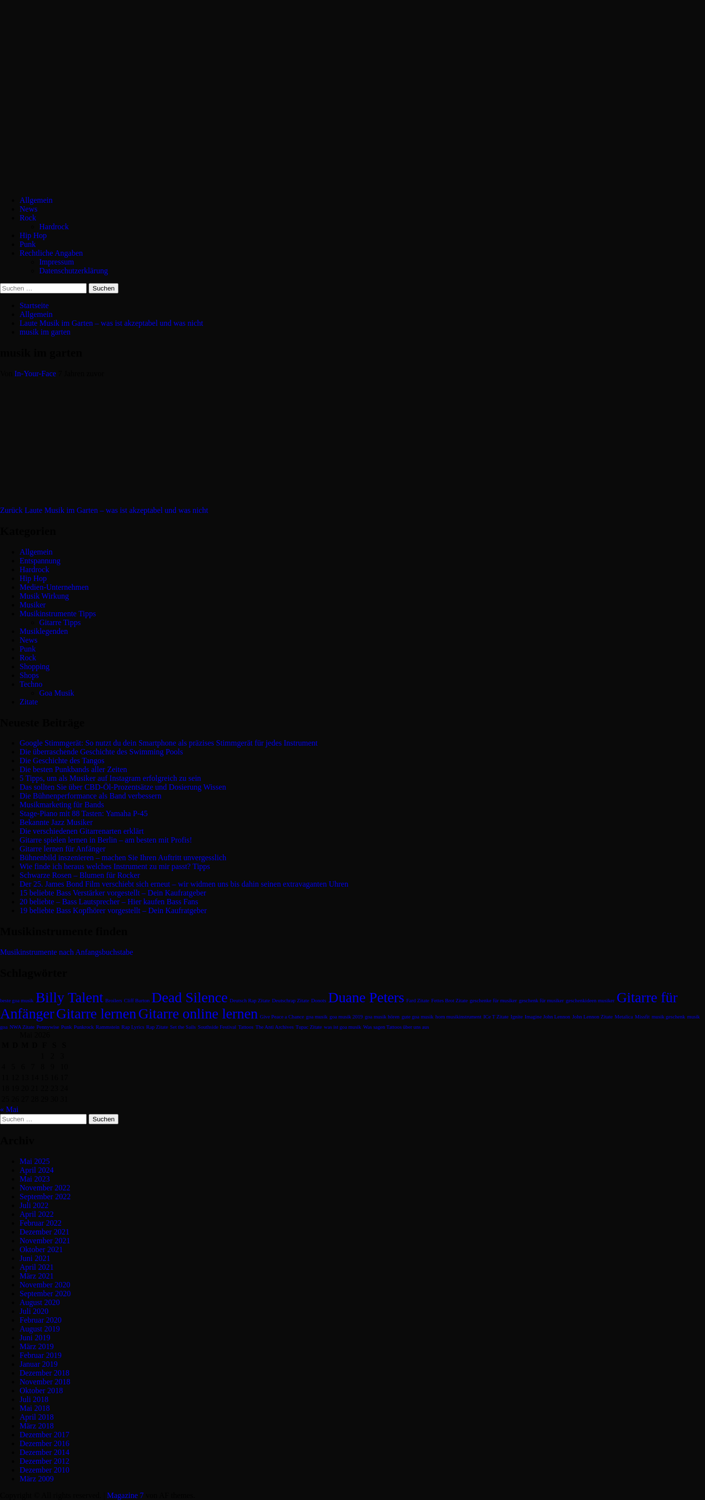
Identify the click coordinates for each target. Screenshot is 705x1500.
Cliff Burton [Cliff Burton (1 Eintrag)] (136, 1000)
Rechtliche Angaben (51, 253)
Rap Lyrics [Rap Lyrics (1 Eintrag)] (132, 1027)
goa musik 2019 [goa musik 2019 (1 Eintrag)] (346, 1016)
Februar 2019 (41, 1355)
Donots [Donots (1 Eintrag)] (318, 1000)
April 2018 (37, 1417)
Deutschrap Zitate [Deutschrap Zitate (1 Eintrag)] (290, 1000)
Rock (28, 218)
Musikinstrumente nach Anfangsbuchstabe (66, 952)
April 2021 (37, 1267)
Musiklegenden (44, 631)
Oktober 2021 (41, 1249)
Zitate (29, 702)
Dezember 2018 (45, 1373)
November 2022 (45, 1188)
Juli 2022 (34, 1205)
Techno (31, 684)
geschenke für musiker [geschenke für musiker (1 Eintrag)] (493, 1000)
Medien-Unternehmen (54, 587)
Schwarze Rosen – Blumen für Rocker (80, 875)
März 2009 (37, 1479)
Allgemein (36, 200)
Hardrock (54, 226)
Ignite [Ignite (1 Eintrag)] (517, 1016)
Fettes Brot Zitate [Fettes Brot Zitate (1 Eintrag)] (449, 1000)
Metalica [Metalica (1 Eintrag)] (624, 1016)
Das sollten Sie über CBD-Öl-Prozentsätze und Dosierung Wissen (123, 787)
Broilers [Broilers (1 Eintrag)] (113, 1000)
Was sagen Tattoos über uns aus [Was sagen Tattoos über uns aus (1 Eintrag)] (396, 1027)
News (28, 209)
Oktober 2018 (41, 1390)
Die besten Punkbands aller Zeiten (73, 769)
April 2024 (37, 1170)
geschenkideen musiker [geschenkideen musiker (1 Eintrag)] (590, 1000)
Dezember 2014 (45, 1452)
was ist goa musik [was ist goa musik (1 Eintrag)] (342, 1027)
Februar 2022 (41, 1223)
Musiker (33, 605)
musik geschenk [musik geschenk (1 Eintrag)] (668, 1016)
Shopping (34, 666)
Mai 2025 (35, 1161)
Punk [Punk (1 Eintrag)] (66, 1027)
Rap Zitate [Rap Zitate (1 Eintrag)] (157, 1027)
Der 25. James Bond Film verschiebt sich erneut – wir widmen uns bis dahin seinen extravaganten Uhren (184, 884)
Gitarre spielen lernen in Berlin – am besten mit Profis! (106, 840)
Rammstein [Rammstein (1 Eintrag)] (108, 1027)
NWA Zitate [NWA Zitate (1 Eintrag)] (21, 1027)
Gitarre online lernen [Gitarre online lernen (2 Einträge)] (198, 1013)
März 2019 (37, 1346)
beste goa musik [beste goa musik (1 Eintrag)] (17, 1000)
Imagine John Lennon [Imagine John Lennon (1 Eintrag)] (547, 1016)
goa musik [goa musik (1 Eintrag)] (317, 1016)
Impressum (56, 262)
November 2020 (45, 1285)
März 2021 (37, 1276)
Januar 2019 (39, 1364)
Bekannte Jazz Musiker (56, 822)
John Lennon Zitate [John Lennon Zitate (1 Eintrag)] (592, 1016)
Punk (28, 244)
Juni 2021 (35, 1258)
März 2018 (37, 1426)
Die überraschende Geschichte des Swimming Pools (101, 752)
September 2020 (45, 1293)
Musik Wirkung (44, 596)
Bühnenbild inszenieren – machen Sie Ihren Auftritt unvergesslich (123, 857)
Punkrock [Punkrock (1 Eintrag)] (84, 1027)
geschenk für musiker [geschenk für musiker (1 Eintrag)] (541, 1000)
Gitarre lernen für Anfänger (62, 849)
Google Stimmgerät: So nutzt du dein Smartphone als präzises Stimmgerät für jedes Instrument (169, 743)
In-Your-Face (36, 373)
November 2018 (45, 1382)
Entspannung (40, 560)
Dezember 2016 (45, 1443)
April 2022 (37, 1214)
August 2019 (40, 1329)
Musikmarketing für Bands (62, 804)
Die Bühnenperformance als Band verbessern (91, 796)
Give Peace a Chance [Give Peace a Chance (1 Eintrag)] (282, 1016)
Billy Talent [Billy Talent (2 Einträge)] (69, 997)
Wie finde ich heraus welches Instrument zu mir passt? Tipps (115, 866)
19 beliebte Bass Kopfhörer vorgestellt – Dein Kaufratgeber (113, 910)
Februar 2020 (41, 1320)
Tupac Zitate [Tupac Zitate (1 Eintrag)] (309, 1027)
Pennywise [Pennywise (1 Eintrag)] (48, 1027)
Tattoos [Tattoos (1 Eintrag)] (245, 1027)
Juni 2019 (35, 1337)
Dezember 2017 (45, 1434)
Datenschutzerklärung (73, 270)
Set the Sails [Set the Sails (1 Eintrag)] (183, 1027)
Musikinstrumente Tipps (58, 613)
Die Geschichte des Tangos (62, 760)
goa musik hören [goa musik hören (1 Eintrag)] (382, 1016)
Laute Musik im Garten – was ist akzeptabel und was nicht (104, 510)
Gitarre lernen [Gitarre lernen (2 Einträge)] (96, 1013)
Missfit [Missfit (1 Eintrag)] (642, 1016)
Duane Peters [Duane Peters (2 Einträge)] (366, 997)
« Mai (9, 1109)
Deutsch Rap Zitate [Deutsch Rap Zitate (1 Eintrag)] (250, 1000)
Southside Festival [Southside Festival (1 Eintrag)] (217, 1027)
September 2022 (45, 1196)
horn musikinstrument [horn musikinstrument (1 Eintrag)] (458, 1016)
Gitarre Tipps (60, 622)
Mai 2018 (35, 1408)
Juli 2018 (34, 1399)
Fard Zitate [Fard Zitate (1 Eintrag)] (417, 1000)
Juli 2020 (34, 1311)
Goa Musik (56, 693)
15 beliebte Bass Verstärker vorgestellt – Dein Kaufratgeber (113, 893)
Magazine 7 (125, 1495)
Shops (29, 675)
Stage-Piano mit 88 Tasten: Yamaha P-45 (84, 813)
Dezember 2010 (45, 1470)
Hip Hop (33, 235)
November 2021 (45, 1240)
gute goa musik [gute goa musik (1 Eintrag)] (417, 1016)
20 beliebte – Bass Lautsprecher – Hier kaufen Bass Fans (109, 901)
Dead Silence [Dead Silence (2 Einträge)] (190, 997)
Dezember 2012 (45, 1461)
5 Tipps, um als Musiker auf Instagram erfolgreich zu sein (110, 778)
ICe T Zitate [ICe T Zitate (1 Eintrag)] (496, 1016)
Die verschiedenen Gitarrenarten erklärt (82, 831)
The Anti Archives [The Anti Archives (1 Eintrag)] (275, 1027)
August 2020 (40, 1302)
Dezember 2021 (45, 1232)
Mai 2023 (35, 1179)
